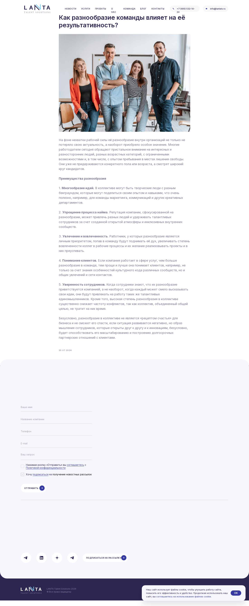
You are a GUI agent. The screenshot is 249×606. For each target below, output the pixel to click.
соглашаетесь (75, 470)
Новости (70, 8)
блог (143, 8)
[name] (56, 412)
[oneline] (56, 424)
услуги (85, 8)
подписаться (40, 480)
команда (129, 8)
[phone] (56, 437)
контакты (157, 8)
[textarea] (56, 461)
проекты (100, 8)
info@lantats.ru (217, 8)
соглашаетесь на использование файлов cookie (183, 596)
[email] (56, 449)
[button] (105, 563)
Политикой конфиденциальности (46, 473)
